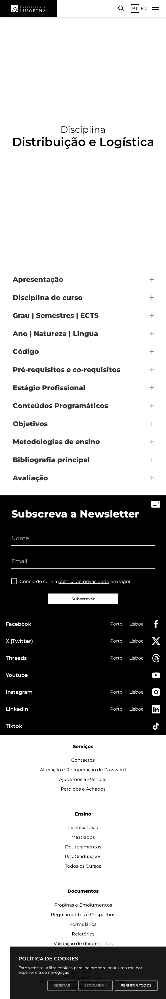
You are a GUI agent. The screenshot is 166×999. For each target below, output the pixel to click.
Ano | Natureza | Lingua (55, 334)
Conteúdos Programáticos (60, 406)
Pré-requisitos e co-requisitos (66, 370)
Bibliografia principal (51, 460)
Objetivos (30, 424)
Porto (116, 624)
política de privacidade (83, 581)
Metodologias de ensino (56, 442)
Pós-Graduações (83, 856)
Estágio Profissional (49, 388)
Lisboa (136, 624)
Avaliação (30, 478)
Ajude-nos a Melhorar (83, 779)
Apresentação (38, 279)
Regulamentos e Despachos (83, 914)
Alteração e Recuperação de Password (83, 769)
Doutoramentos (83, 847)
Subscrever (83, 598)
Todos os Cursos (83, 866)
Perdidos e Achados (83, 789)
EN (144, 8)
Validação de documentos (83, 943)
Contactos (83, 760)
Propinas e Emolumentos (83, 905)
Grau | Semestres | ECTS (56, 315)
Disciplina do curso (48, 297)
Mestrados (83, 837)
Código (26, 351)
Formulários (83, 924)
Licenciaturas (83, 827)
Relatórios (83, 934)
